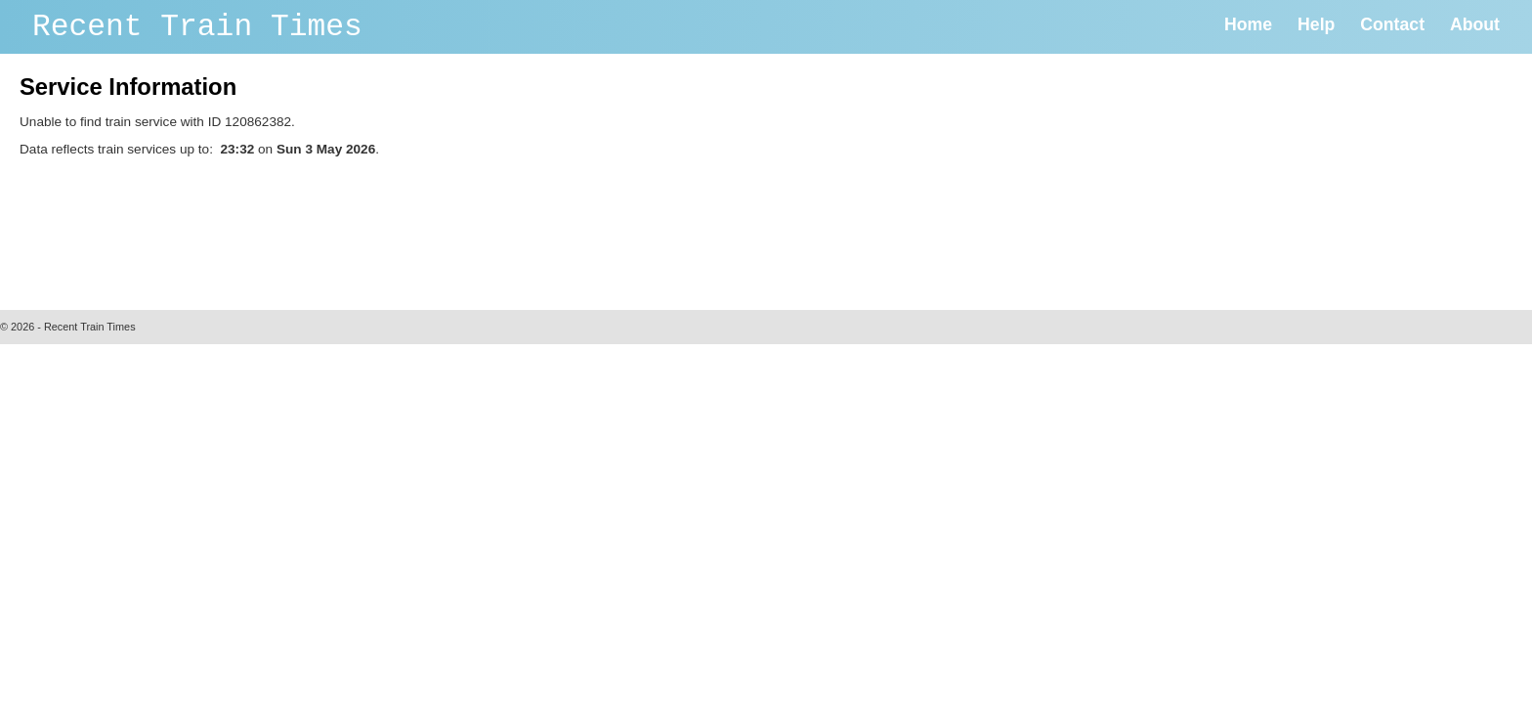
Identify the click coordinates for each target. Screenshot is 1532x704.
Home (1248, 24)
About (1475, 24)
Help (1316, 24)
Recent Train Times (197, 27)
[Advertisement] (375, 229)
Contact (1392, 24)
